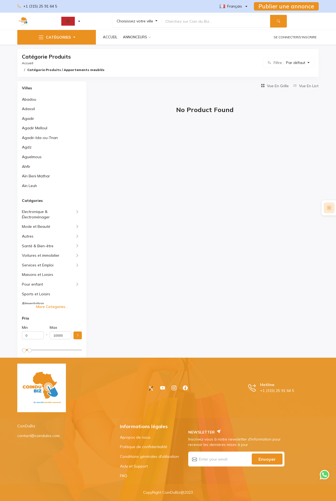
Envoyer (267, 459)
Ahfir (26, 166)
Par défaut (296, 62)
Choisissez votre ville (135, 21)
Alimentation (33, 303)
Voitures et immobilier (40, 255)
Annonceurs (135, 37)
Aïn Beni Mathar (36, 176)
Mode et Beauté (36, 226)
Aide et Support (134, 466)
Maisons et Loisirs (37, 274)
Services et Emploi (37, 265)
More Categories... (52, 306)
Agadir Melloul (34, 128)
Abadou (29, 99)
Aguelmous (32, 156)
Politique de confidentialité (143, 446)
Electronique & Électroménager (36, 214)
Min (25, 327)
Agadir (28, 118)
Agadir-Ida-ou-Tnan (40, 137)
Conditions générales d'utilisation (149, 456)
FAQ (123, 475)
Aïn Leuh (29, 185)
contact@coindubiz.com (38, 435)
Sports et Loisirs (36, 294)
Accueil (110, 37)
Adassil (28, 108)
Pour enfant (32, 284)
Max (53, 327)
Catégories (54, 37)
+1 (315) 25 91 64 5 (37, 6)
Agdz (27, 147)
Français (231, 6)
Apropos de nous (135, 437)
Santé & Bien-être (37, 245)
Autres (27, 236)
